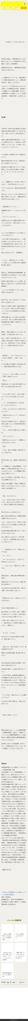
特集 (23, 8)
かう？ (17, 8)
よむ (4, 8)
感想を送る (21, 982)
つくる (11, 8)
